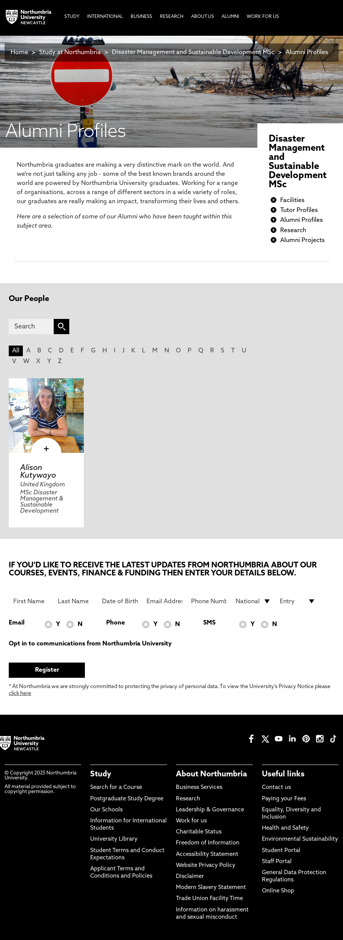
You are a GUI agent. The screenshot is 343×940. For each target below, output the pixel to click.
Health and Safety (285, 828)
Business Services (199, 787)
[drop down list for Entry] (297, 601)
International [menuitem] (105, 16)
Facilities (292, 201)
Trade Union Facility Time (209, 899)
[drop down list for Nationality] (253, 601)
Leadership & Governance (210, 810)
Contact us (276, 787)
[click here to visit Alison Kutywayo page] (46, 415)
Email (16, 623)
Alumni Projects (302, 240)
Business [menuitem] (141, 16)
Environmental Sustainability (300, 839)
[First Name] (31, 601)
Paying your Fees (284, 799)
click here (20, 693)
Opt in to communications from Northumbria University (90, 644)
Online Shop (278, 891)
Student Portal (281, 851)
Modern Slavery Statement (211, 888)
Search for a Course (116, 787)
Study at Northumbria (70, 52)
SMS (209, 623)
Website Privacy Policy (205, 865)
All (15, 351)
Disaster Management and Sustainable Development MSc (193, 52)
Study (100, 774)
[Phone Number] (209, 601)
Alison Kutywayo (38, 472)
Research (293, 231)
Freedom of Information (207, 843)
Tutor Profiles (299, 210)
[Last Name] (75, 601)
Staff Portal (277, 862)
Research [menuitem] (171, 16)
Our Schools (106, 810)
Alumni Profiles (307, 52)
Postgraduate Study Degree (126, 799)
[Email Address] (164, 601)
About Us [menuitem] (202, 16)
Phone (115, 623)
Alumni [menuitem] (230, 16)
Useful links (283, 774)
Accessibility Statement (207, 854)
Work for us (191, 821)
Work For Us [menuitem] (263, 16)
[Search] (31, 326)
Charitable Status (199, 832)
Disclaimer (190, 876)
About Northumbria (211, 774)
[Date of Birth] (120, 601)
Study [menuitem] (72, 16)
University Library (113, 839)
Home (19, 52)
